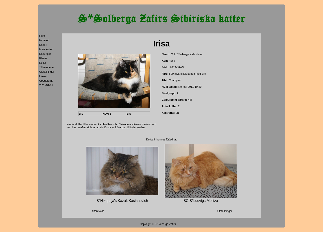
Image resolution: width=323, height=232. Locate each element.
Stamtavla (98, 211)
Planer (43, 58)
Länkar (43, 76)
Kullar (42, 62)
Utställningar (46, 71)
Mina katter (45, 49)
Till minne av (46, 67)
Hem (42, 35)
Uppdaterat (45, 80)
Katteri (43, 44)
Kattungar (45, 53)
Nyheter (44, 40)
